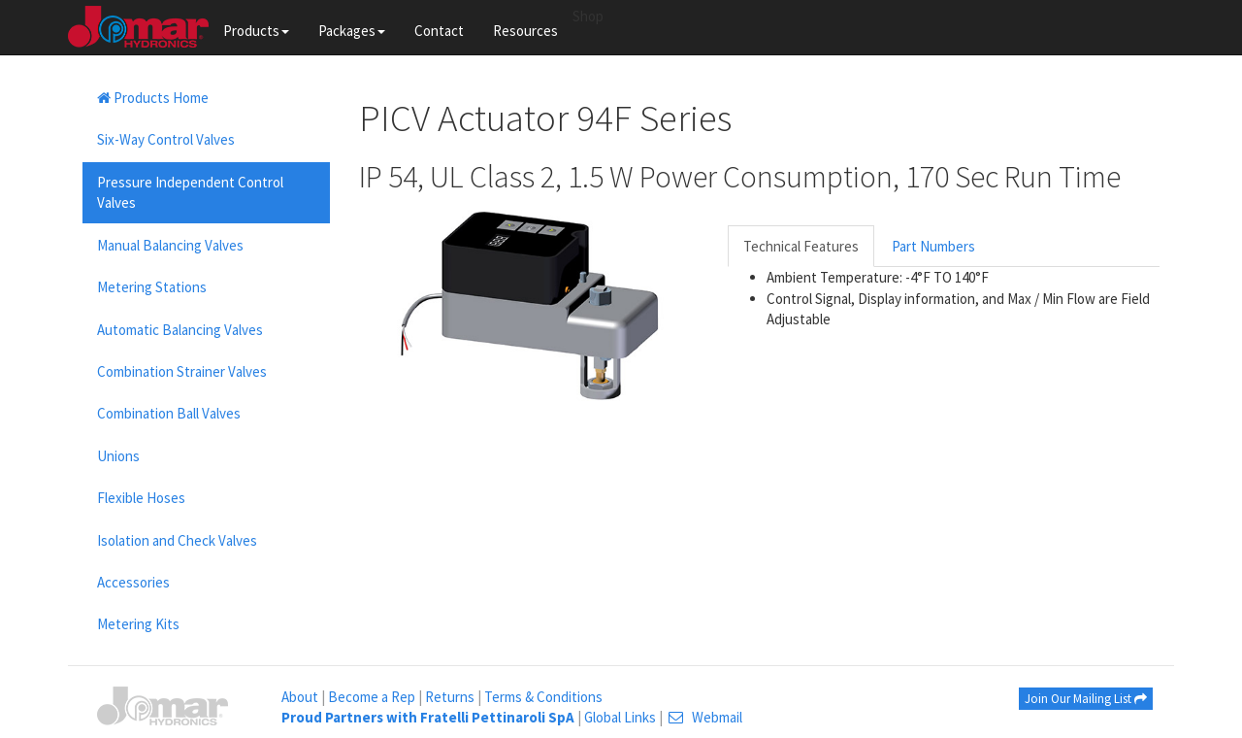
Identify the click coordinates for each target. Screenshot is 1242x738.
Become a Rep (371, 697)
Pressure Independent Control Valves (190, 192)
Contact (439, 30)
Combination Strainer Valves (182, 371)
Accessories (133, 582)
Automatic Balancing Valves (180, 329)
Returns (449, 697)
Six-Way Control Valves (166, 139)
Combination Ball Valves (169, 413)
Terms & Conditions (543, 697)
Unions (118, 456)
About (299, 697)
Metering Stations (152, 287)
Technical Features (801, 246)
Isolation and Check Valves (177, 540)
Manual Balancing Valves (170, 245)
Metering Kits (138, 624)
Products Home (153, 97)
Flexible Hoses (141, 497)
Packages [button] (351, 30)
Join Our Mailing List (1086, 698)
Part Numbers (933, 246)
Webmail (704, 717)
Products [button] (256, 30)
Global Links (620, 717)
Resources (525, 30)
